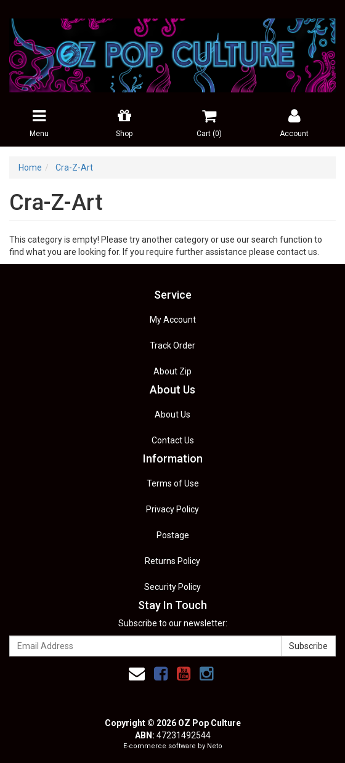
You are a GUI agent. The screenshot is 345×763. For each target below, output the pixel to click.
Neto (214, 746)
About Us (172, 414)
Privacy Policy (172, 509)
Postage (172, 535)
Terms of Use (173, 483)
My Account (173, 320)
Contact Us (173, 440)
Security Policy (172, 587)
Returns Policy (172, 561)
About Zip (172, 371)
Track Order (172, 345)
